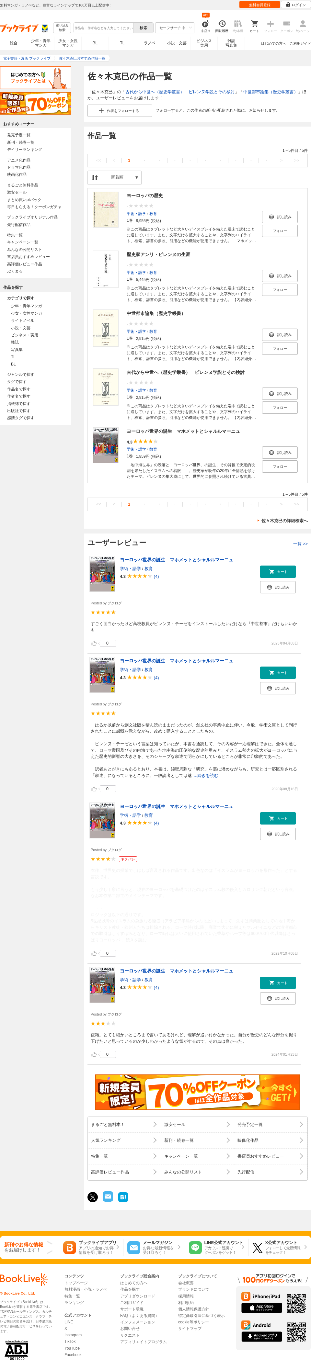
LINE (68, 1322)
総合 (13, 43)
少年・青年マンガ (41, 43)
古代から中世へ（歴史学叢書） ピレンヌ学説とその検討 (180, 91)
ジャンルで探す (20, 374)
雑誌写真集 (231, 43)
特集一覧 (15, 235)
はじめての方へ (273, 43)
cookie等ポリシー (193, 1322)
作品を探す (130, 1289)
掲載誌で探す (18, 403)
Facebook (73, 1355)
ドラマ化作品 (18, 167)
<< (98, 160)
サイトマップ (190, 1328)
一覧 (300, 543)
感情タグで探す (20, 418)
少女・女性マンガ (68, 43)
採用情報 (186, 1296)
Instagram (73, 1335)
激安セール (17, 192)
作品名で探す (18, 389)
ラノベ (150, 43)
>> (296, 160)
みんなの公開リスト (24, 249)
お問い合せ (130, 1328)
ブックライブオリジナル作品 (32, 217)
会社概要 (186, 1283)
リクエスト (130, 1335)
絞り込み (62, 28)
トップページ (76, 1283)
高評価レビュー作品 (24, 264)
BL (95, 42)
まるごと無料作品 (22, 185)
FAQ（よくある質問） (139, 1315)
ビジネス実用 (204, 43)
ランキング (74, 1302)
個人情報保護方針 (193, 1309)
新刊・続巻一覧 (20, 142)
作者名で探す (18, 396)
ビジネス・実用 (24, 335)
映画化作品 (17, 174)
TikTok (69, 1341)
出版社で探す (18, 411)
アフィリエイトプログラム (143, 1342)
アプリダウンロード (137, 1296)
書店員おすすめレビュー (28, 256)
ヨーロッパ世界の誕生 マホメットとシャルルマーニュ (183, 431)
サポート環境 (132, 1309)
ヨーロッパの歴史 (145, 195)
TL (122, 43)
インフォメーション (137, 1322)
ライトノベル (22, 320)
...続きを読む (206, 775)
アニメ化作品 (18, 160)
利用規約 (186, 1302)
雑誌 (15, 342)
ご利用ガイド (300, 43)
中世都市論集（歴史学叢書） (270, 91)
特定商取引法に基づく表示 (201, 1315)
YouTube (72, 1348)
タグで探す (17, 381)
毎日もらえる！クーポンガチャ (34, 207)
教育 (153, 213)
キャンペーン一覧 (22, 242)
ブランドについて (193, 1289)
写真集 (17, 349)
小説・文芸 (177, 43)
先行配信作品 (18, 224)
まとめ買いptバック (24, 199)
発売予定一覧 (18, 135)
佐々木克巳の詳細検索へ (284, 520)
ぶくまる (15, 271)
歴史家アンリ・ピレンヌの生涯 (158, 254)
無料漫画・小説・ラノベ (85, 1289)
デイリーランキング (24, 149)
